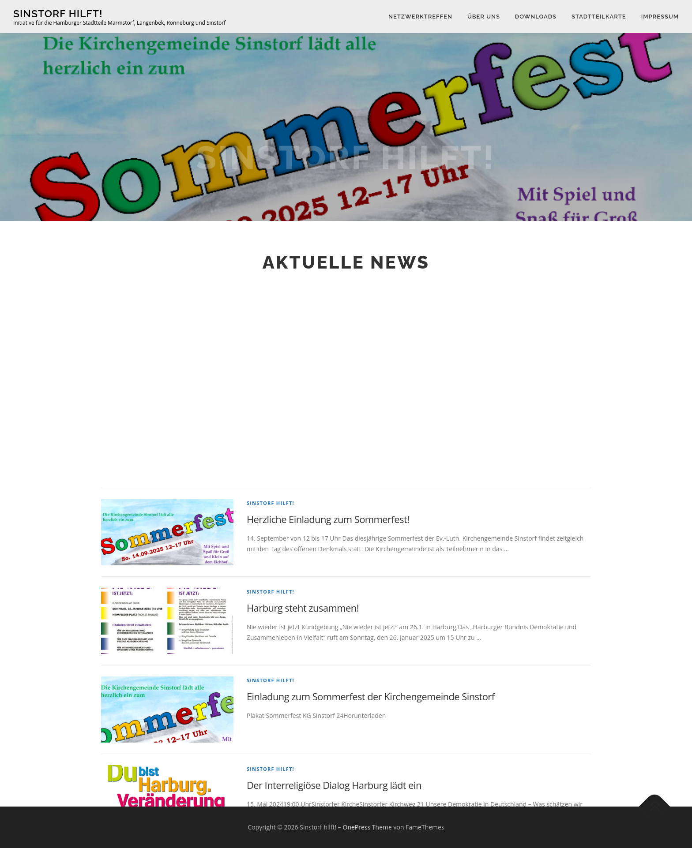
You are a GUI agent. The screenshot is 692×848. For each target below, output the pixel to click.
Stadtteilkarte (599, 16)
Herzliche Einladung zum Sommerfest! (328, 595)
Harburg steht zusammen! (303, 684)
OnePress (357, 827)
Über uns (483, 16)
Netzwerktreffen (420, 16)
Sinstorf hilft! (57, 13)
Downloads (536, 16)
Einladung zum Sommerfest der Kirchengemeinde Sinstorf (370, 772)
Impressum (660, 16)
